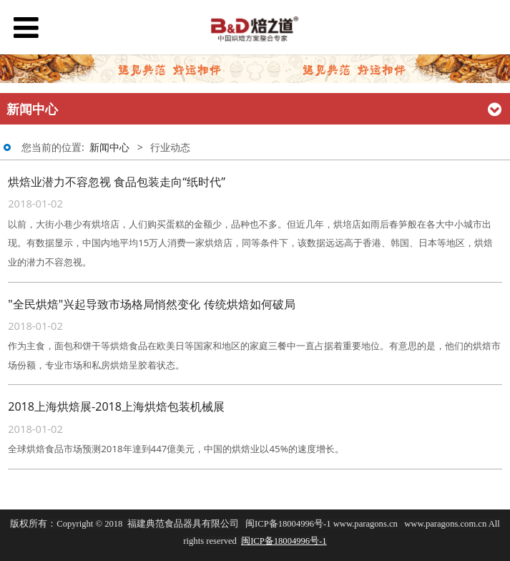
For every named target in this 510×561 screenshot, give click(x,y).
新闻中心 (109, 147)
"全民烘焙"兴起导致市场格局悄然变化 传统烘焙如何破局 (151, 304)
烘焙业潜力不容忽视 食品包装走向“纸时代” (116, 182)
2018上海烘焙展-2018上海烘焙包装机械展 (116, 406)
